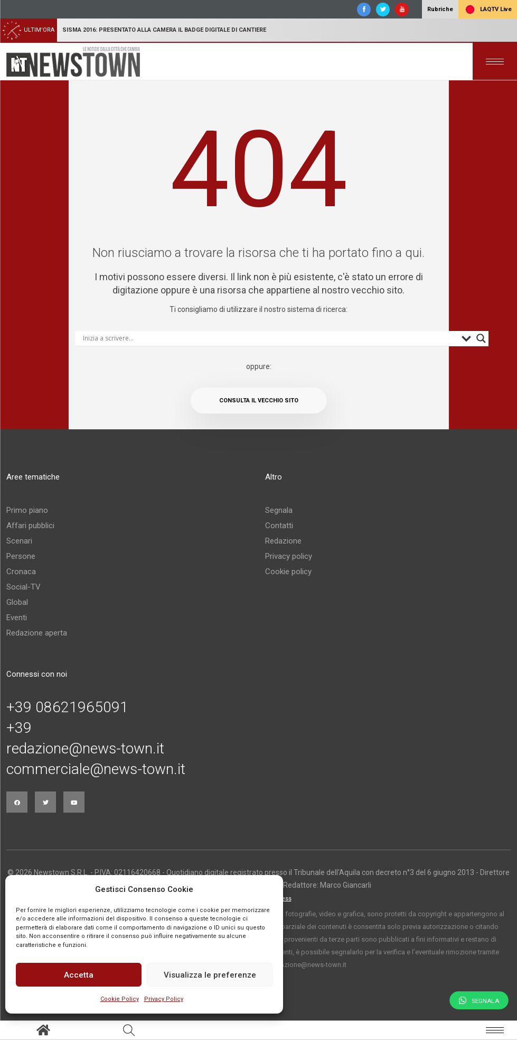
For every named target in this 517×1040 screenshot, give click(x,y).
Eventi (16, 617)
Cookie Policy (119, 999)
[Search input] (269, 338)
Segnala (279, 510)
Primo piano (27, 510)
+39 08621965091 (67, 707)
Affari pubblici (30, 525)
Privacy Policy (163, 999)
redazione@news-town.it (85, 748)
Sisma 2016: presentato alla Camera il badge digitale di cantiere (164, 29)
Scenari (19, 541)
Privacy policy (288, 556)
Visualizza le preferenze (210, 975)
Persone (20, 556)
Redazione (283, 541)
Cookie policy (288, 571)
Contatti (279, 525)
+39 (19, 728)
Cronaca (21, 571)
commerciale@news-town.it (95, 769)
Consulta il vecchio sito (258, 400)
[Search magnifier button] (481, 338)
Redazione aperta (36, 633)
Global (17, 602)
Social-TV (23, 587)
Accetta (78, 975)
